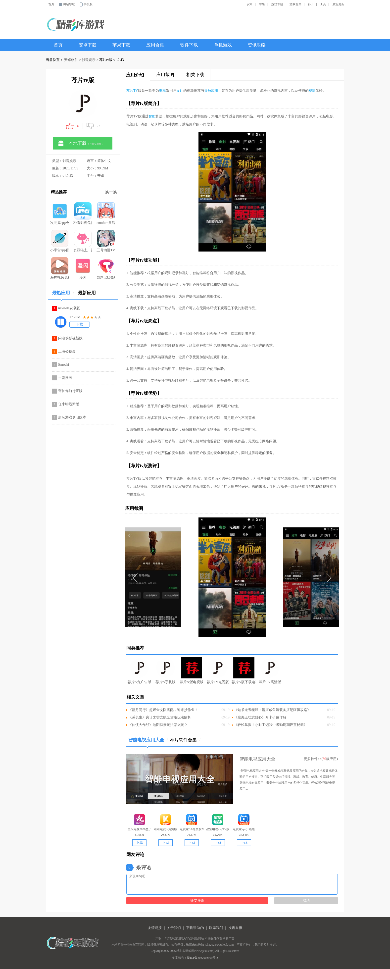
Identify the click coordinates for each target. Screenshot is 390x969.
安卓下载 (88, 45)
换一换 (111, 192)
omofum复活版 (106, 213)
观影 (312, 91)
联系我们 (216, 928)
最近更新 (338, 4)
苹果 (262, 4)
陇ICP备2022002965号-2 (202, 958)
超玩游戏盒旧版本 (72, 417)
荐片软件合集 (185, 739)
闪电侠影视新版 (70, 338)
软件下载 (189, 45)
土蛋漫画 (65, 378)
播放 (207, 91)
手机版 (88, 4)
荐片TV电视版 (218, 670)
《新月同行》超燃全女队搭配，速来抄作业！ (163, 710)
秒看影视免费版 (82, 213)
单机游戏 (223, 45)
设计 (179, 91)
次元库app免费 (59, 213)
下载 (79, 324)
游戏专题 (277, 4)
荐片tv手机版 (165, 670)
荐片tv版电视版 (191, 670)
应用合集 (155, 45)
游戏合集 (295, 4)
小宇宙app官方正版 (59, 241)
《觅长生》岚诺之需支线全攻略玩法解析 (159, 717)
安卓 (250, 4)
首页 (51, 4)
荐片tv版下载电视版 (244, 670)
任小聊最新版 (68, 404)
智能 (151, 116)
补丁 (311, 4)
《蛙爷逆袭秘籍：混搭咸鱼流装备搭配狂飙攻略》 (272, 710)
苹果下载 (121, 45)
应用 (214, 91)
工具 (323, 4)
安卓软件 (71, 60)
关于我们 (174, 928)
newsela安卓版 (69, 308)
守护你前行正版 (70, 391)
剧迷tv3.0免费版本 (106, 268)
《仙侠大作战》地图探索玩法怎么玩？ (158, 725)
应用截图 (165, 74)
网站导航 (69, 4)
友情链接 (155, 928)
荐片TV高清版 (270, 670)
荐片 (129, 91)
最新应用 (87, 292)
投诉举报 (235, 928)
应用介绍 (135, 74)
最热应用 (63, 294)
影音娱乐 (89, 60)
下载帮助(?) (195, 928)
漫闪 (83, 268)
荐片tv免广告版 (139, 670)
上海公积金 (67, 351)
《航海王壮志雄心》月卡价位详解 (260, 717)
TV (135, 91)
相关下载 (195, 74)
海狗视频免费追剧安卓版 (59, 268)
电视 (162, 91)
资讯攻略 (257, 45)
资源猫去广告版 (82, 241)
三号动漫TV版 (106, 241)
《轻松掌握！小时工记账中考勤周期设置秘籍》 (270, 725)
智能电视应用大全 (148, 741)
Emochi (63, 364)
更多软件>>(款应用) (321, 759)
